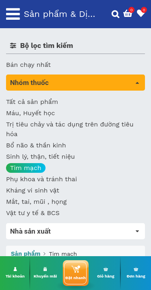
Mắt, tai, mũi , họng (36, 201)
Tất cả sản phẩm (32, 102)
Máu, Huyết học (30, 113)
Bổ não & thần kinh (36, 145)
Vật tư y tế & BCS (33, 213)
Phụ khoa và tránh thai (41, 179)
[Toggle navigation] (13, 14)
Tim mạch (25, 168)
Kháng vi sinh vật (32, 190)
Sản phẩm (25, 253)
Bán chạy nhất (28, 64)
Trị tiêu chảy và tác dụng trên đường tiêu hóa (70, 129)
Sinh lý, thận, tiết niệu (40, 156)
